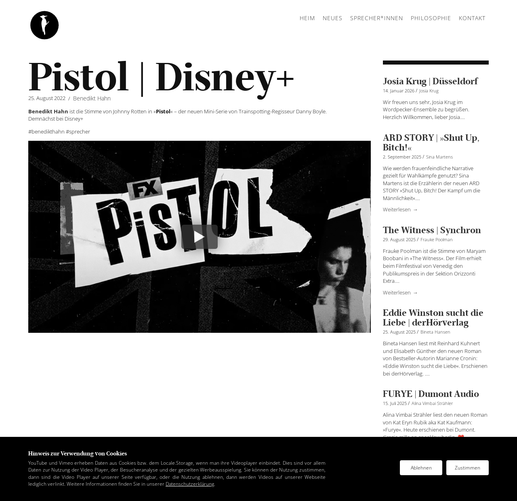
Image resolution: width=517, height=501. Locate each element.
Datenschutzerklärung (190, 483)
